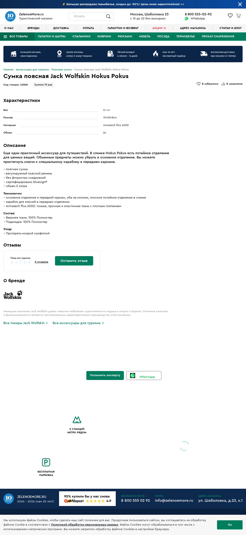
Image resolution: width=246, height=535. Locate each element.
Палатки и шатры (51, 36)
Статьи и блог (231, 28)
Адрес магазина (193, 28)
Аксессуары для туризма (32, 69)
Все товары (19, 36)
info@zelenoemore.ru (174, 500)
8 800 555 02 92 (135, 500)
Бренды (33, 28)
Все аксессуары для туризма (77, 323)
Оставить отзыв (74, 260)
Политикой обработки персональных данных (84, 524)
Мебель (144, 36)
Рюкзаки (125, 36)
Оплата (88, 28)
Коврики (104, 36)
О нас (9, 28)
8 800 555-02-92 (198, 14)
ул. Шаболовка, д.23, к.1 (220, 500)
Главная (8, 69)
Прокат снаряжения (218, 36)
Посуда (163, 36)
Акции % (159, 28)
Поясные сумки (61, 69)
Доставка (61, 28)
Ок (230, 524)
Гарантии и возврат (123, 28)
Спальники (81, 36)
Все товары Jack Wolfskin (24, 323)
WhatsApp (198, 18)
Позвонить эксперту (105, 375)
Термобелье (185, 36)
